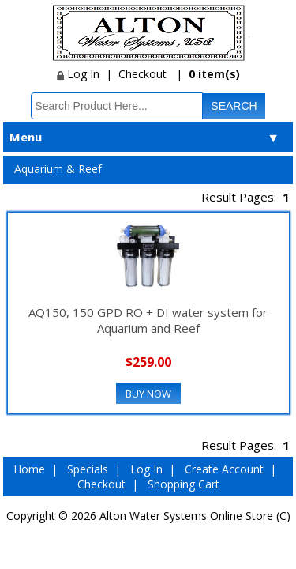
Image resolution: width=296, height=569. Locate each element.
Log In (78, 73)
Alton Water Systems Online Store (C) (194, 515)
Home (29, 469)
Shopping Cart (183, 484)
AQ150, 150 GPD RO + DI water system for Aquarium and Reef (148, 320)
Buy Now (148, 393)
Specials (87, 469)
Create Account (224, 469)
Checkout (142, 73)
